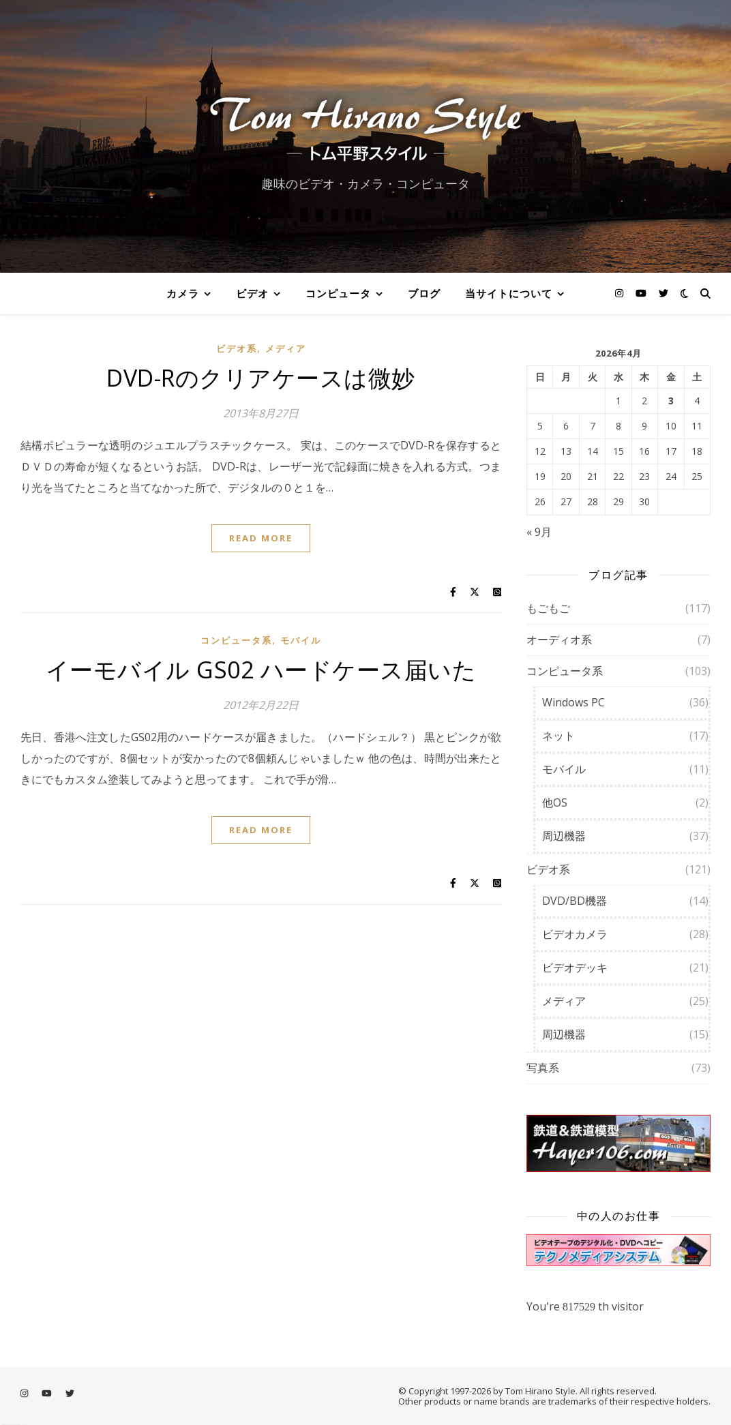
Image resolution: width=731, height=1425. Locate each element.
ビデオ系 (236, 348)
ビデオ (252, 293)
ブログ (424, 293)
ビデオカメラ (575, 934)
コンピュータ (338, 293)
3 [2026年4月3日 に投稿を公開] (671, 400)
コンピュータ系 (236, 640)
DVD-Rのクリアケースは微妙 (260, 377)
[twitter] (663, 292)
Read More (261, 538)
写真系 (542, 1067)
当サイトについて (508, 293)
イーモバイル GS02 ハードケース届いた (261, 669)
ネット (558, 735)
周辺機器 (564, 835)
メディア (285, 348)
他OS (554, 802)
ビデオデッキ (575, 967)
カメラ (182, 293)
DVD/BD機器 (574, 900)
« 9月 (539, 531)
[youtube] (642, 292)
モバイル (300, 640)
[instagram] (620, 292)
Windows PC (573, 702)
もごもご (548, 608)
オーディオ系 (559, 639)
